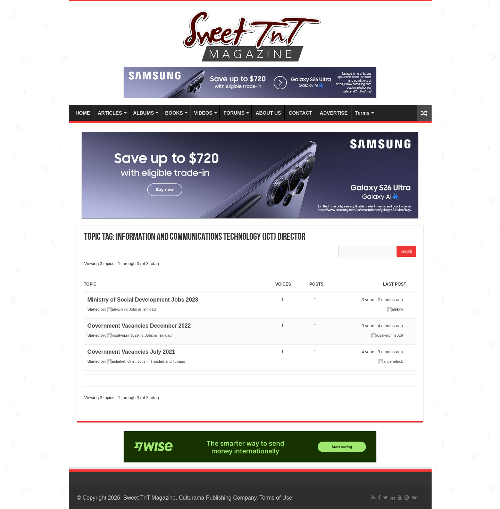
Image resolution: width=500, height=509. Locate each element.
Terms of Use (275, 498)
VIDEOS (203, 113)
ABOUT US (268, 113)
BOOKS (174, 113)
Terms (362, 113)
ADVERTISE (334, 113)
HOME (83, 113)
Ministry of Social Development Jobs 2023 (143, 300)
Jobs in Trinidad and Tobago (161, 361)
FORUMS (234, 113)
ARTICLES (110, 113)
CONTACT (300, 113)
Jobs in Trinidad (142, 309)
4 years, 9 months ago (382, 352)
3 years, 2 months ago (382, 299)
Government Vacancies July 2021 (131, 352)
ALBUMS (143, 113)
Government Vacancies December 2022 (139, 326)
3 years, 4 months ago (382, 325)
